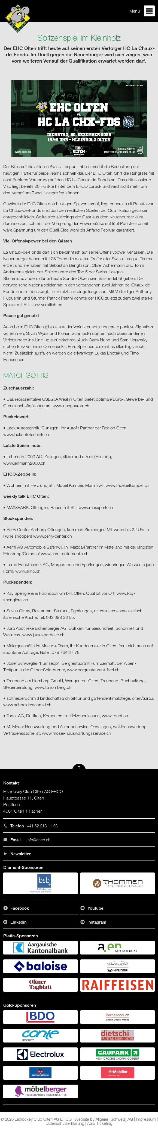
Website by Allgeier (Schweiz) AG (104, 1119)
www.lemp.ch (28, 571)
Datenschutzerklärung (65, 1123)
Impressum (146, 1119)
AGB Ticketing (99, 1123)
